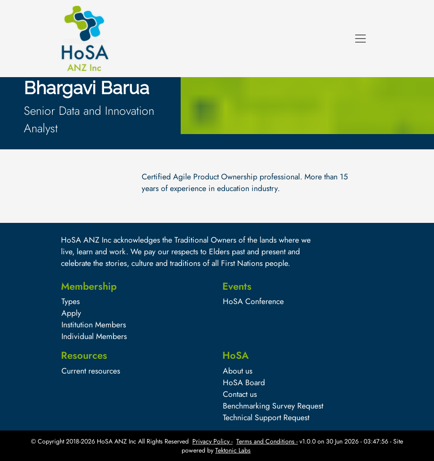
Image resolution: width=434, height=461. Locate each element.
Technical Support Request (266, 417)
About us (237, 371)
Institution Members (93, 325)
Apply (71, 313)
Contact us (240, 394)
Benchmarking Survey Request (273, 406)
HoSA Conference (253, 301)
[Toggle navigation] (360, 39)
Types (70, 301)
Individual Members (94, 336)
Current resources (90, 371)
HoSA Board (244, 382)
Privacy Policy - (212, 441)
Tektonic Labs (233, 450)
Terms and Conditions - (267, 441)
